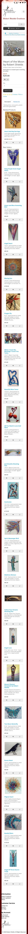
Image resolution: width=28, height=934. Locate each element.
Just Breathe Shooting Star (11, 464)
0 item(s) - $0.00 (13, 28)
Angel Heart (8, 243)
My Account (4, 915)
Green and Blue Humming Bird (13, 206)
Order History (5, 916)
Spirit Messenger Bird (11, 538)
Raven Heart (8, 760)
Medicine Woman (10, 575)
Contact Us (4, 906)
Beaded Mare (8, 833)
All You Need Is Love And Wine (12, 426)
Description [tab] (7, 102)
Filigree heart (8, 797)
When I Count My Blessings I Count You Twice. (11, 351)
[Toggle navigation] (24, 11)
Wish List (3, 918)
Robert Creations (6, 896)
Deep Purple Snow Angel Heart (12, 169)
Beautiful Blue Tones (11, 389)
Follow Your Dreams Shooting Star (11, 610)
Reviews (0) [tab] (16, 102)
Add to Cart (7, 90)
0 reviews (14, 94)
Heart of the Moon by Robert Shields (15, 35)
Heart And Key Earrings (12, 131)
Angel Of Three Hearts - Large (12, 870)
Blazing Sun (8, 278)
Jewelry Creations (14, 33)
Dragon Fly (8, 313)
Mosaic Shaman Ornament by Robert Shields (11, 685)
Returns (3, 907)
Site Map (3, 909)
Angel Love (8, 648)
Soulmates (7, 502)
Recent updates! (6, 898)
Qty (4, 83)
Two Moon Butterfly (11, 724)
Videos (3, 899)
